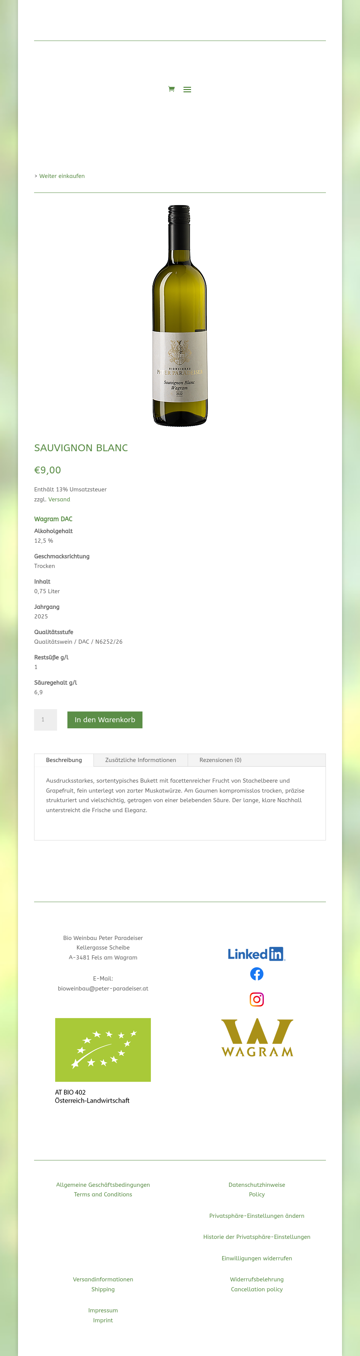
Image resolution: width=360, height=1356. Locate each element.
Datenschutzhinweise (257, 1184)
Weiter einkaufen (62, 176)
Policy (257, 1194)
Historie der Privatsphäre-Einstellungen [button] (257, 1237)
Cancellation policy (257, 1289)
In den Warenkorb (105, 720)
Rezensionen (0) (221, 760)
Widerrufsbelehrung (257, 1279)
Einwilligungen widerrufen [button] (257, 1258)
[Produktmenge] (45, 720)
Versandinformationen (103, 1279)
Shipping (103, 1289)
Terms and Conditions (103, 1194)
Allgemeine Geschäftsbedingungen (103, 1184)
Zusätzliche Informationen (140, 760)
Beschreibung (64, 760)
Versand (59, 499)
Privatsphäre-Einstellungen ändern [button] (256, 1215)
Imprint (103, 1320)
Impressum (103, 1310)
